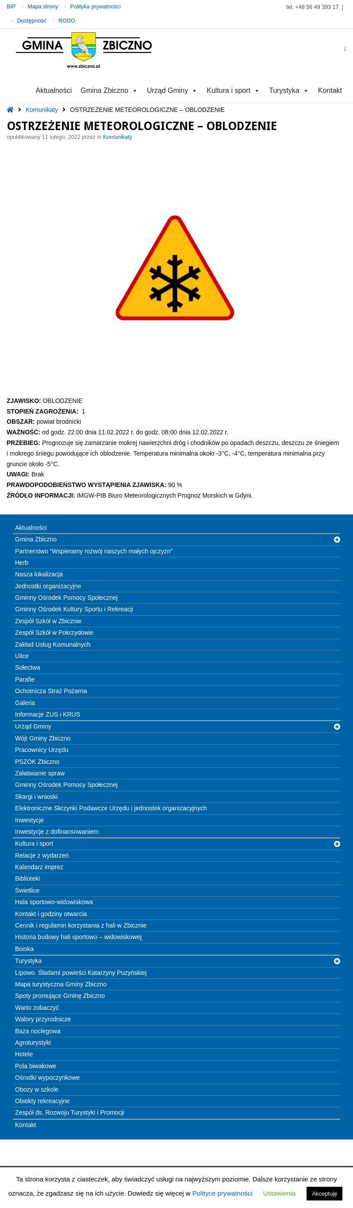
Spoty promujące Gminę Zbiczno (60, 995)
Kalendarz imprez (39, 867)
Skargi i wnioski (36, 796)
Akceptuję (324, 1193)
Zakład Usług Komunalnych (52, 644)
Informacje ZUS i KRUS (47, 714)
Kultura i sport (233, 90)
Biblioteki (27, 878)
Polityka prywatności (95, 7)
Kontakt (330, 90)
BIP (11, 7)
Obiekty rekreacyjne (42, 1100)
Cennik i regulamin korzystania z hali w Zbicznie (80, 925)
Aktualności (53, 90)
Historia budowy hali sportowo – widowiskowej (78, 936)
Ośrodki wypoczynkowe (47, 1077)
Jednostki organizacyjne (48, 586)
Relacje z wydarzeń (42, 855)
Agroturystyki (33, 1042)
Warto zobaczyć (37, 1007)
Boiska (24, 948)
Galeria (25, 702)
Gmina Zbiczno (109, 90)
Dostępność (32, 21)
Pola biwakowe (35, 1066)
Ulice (22, 656)
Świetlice (27, 890)
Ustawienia (279, 1193)
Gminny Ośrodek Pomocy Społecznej (66, 597)
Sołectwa (27, 667)
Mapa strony (42, 7)
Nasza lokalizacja (39, 574)
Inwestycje (29, 820)
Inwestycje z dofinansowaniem (57, 831)
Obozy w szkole (36, 1089)
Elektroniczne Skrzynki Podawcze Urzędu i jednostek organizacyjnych (111, 808)
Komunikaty (42, 109)
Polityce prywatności (222, 1193)
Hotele (24, 1054)
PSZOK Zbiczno (37, 761)
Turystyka (289, 90)
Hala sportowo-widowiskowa (54, 901)
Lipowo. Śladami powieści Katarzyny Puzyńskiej (80, 972)
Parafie (25, 679)
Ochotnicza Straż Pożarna (51, 690)
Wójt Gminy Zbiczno (42, 738)
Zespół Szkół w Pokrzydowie (54, 632)
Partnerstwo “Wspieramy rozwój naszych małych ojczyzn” (94, 551)
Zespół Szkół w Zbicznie (48, 621)
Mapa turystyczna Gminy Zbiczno (61, 984)
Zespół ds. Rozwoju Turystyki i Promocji (69, 1112)
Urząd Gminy (172, 90)
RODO (66, 21)
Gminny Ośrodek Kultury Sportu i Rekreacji (74, 609)
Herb (21, 562)
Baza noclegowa (38, 1031)
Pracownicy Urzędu (42, 749)
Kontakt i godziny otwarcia (51, 913)
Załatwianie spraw (40, 773)
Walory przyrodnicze (43, 1019)
